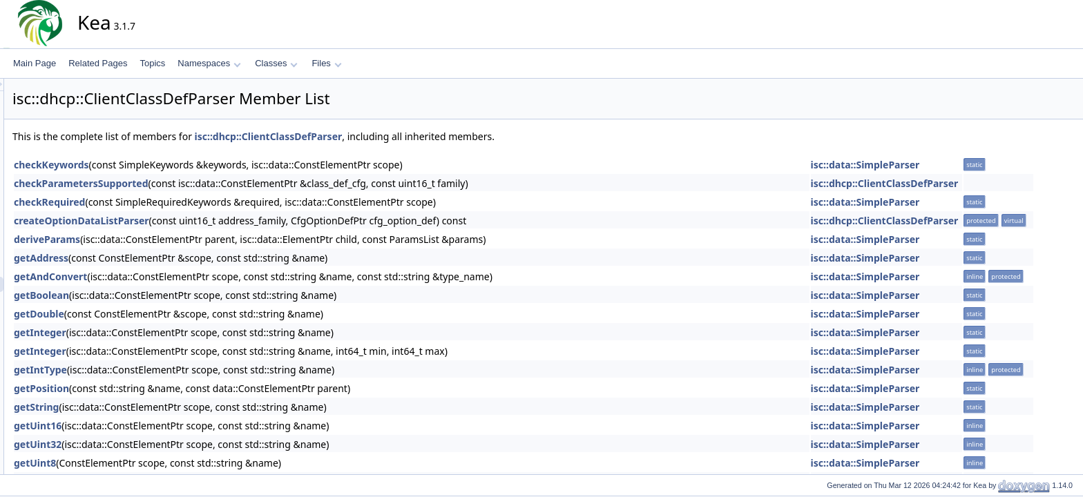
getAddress (165, 257)
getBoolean (165, 295)
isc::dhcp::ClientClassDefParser (393, 136)
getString (160, 406)
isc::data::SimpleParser (989, 164)
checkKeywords (175, 164)
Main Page (34, 63)
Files (326, 63)
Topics (152, 63)
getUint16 (162, 425)
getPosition (165, 388)
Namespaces (209, 63)
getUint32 (162, 444)
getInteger (164, 332)
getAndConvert (174, 276)
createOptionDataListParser (206, 220)
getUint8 (159, 462)
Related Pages (97, 63)
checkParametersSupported (205, 183)
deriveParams (171, 239)
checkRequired (173, 201)
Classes (276, 63)
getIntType (164, 369)
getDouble (163, 313)
